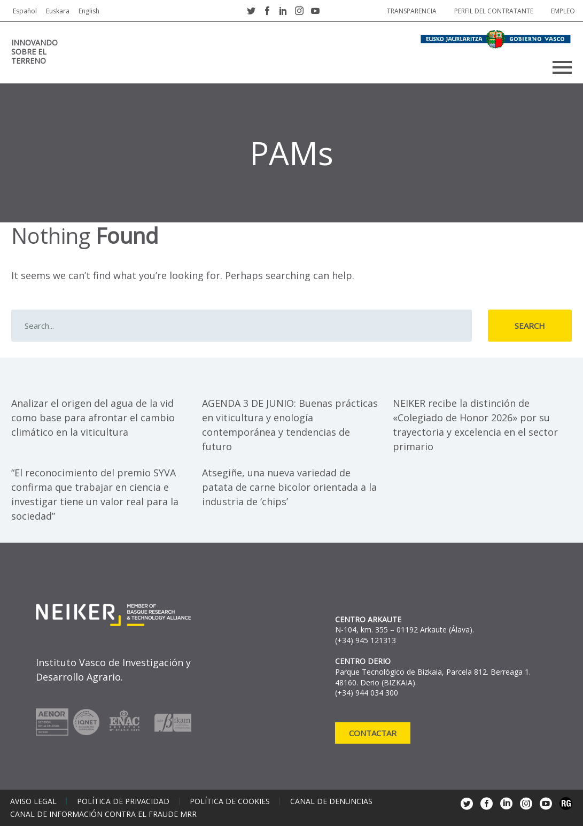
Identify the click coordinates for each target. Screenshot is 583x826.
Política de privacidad (123, 801)
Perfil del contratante (493, 11)
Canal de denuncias (331, 801)
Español (25, 11)
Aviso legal (33, 801)
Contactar (373, 733)
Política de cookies (230, 801)
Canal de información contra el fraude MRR (103, 814)
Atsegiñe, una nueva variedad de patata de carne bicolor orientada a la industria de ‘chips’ (289, 487)
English (89, 11)
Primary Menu (562, 67)
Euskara (57, 11)
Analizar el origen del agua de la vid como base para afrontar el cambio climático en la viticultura (93, 417)
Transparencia (412, 11)
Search (530, 325)
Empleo (563, 11)
